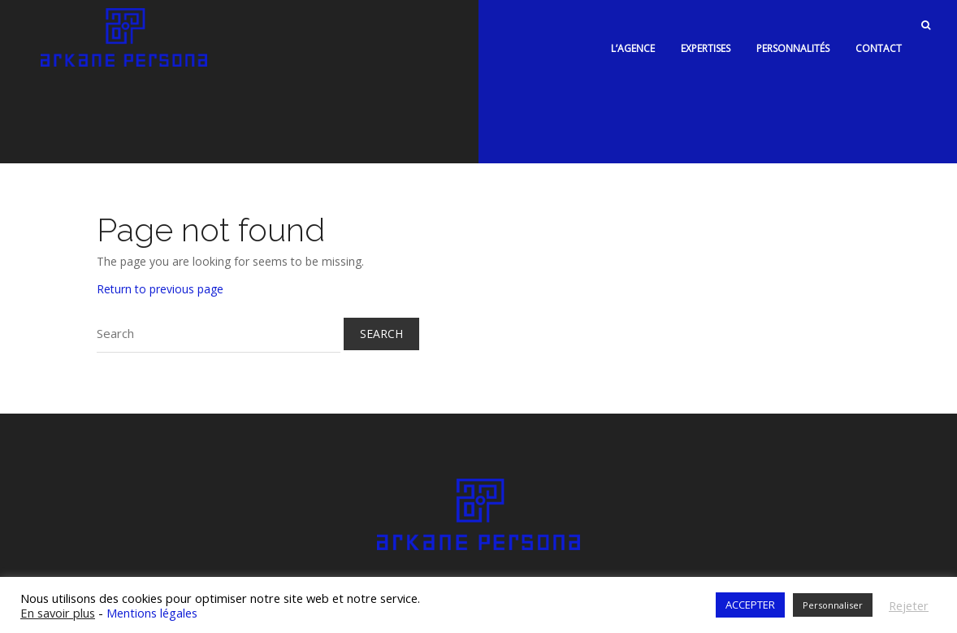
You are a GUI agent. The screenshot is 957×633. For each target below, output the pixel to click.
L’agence (633, 42)
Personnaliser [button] (833, 598)
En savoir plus (57, 605)
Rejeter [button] (909, 598)
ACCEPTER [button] (750, 598)
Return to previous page (160, 282)
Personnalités (792, 42)
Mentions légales (151, 605)
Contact (878, 42)
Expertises (705, 42)
